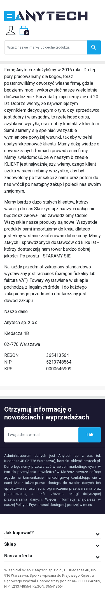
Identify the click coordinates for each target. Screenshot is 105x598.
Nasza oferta (18, 555)
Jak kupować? (19, 532)
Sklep (10, 544)
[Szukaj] (52, 47)
